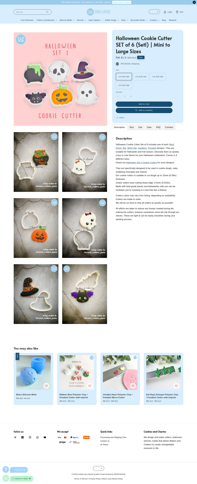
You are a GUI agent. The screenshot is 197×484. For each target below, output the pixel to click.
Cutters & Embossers (46, 20)
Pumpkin (152, 148)
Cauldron (142, 148)
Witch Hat (132, 148)
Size (117, 70)
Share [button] (120, 118)
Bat (124, 148)
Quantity (119, 92)
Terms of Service (81, 479)
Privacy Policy (95, 479)
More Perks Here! (121, 2)
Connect (169, 127)
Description (119, 127)
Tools (123, 20)
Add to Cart (144, 104)
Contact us (105, 441)
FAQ (158, 127)
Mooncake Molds (138, 20)
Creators (153, 20)
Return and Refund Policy (112, 479)
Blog (164, 20)
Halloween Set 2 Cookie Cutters (141, 163)
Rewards (172, 20)
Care (149, 127)
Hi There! (104, 445)
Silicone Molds (66, 20)
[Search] (47, 11)
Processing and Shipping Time (113, 437)
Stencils (80, 20)
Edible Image (110, 20)
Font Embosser (27, 20)
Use (140, 127)
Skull (171, 144)
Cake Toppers (94, 20)
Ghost (119, 148)
